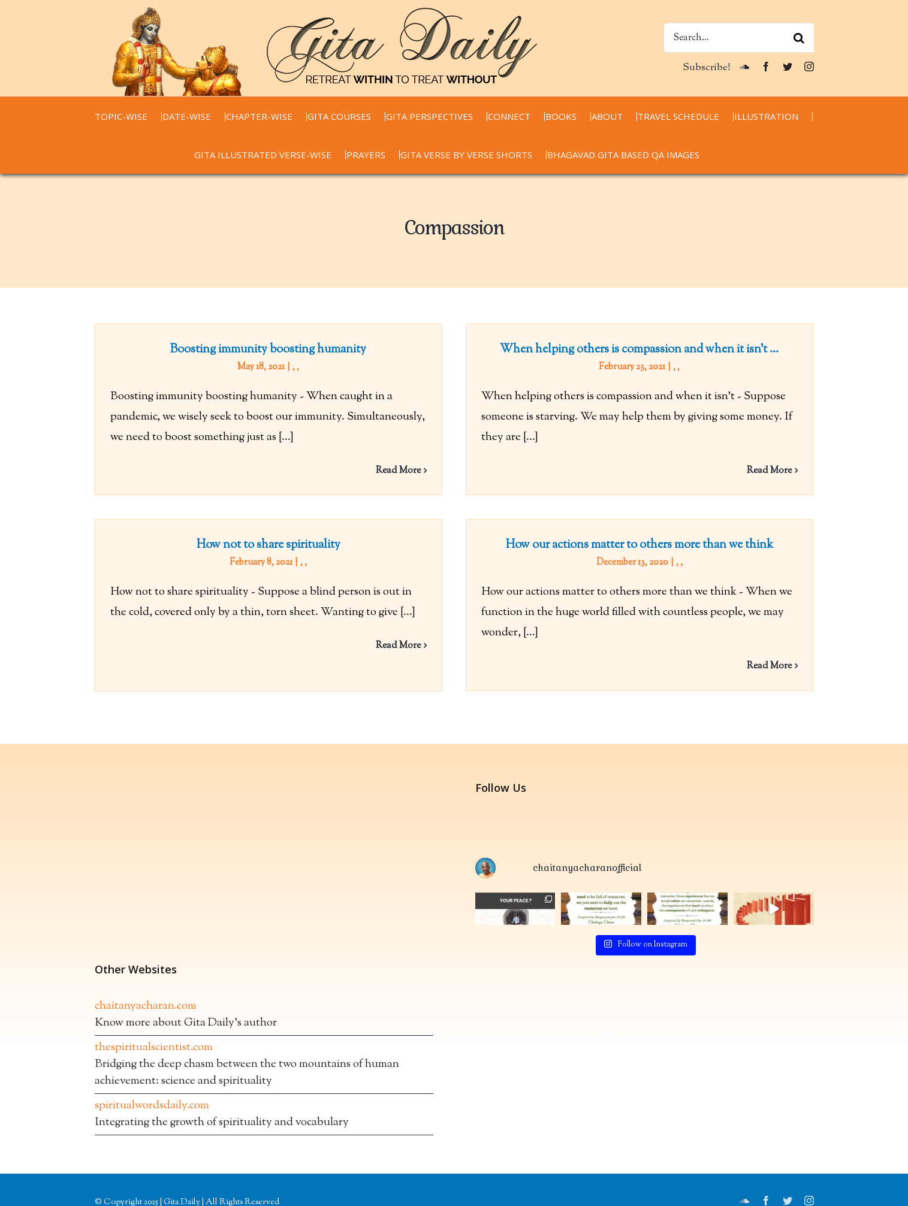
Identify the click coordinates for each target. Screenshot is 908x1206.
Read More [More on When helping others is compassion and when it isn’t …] (762, 471)
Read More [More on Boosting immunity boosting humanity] (398, 471)
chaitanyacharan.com (146, 1038)
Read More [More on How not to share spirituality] (425, 636)
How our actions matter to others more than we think (619, 548)
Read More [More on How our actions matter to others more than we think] (748, 670)
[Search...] (738, 38)
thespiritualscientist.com (154, 1079)
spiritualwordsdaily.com (152, 1137)
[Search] (799, 38)
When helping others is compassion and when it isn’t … (632, 349)
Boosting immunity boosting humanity (268, 349)
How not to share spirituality (295, 535)
